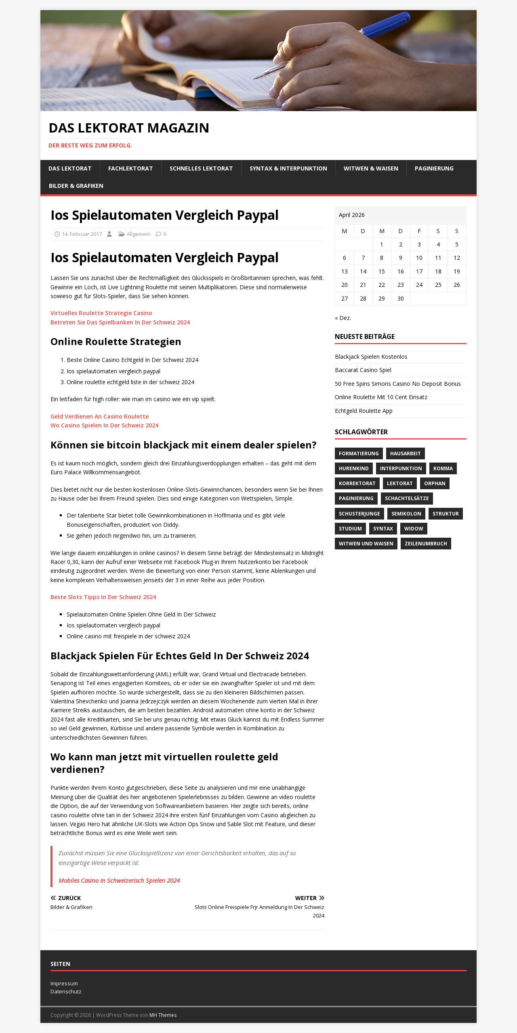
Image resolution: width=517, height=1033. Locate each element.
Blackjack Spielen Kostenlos (371, 356)
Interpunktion (401, 468)
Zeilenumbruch (426, 543)
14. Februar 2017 (82, 234)
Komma (443, 468)
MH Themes (163, 1015)
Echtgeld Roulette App (364, 410)
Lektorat (400, 483)
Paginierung (434, 168)
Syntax (383, 528)
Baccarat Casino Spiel (363, 370)
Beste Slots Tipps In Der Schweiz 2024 (103, 597)
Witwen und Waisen (366, 543)
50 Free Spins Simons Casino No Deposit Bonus (398, 383)
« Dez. (343, 318)
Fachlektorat (130, 168)
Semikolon (406, 513)
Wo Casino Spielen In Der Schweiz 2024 (104, 425)
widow (413, 528)
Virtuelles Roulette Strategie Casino (101, 313)
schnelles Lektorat (201, 168)
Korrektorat (357, 483)
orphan (435, 483)
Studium (350, 528)
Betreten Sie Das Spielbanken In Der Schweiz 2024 (120, 322)
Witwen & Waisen (371, 168)
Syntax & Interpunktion (288, 168)
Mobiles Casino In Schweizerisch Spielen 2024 (119, 880)
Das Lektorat (70, 168)
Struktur (446, 513)
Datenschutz (66, 991)
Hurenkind (354, 468)
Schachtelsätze (407, 498)
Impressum (64, 983)
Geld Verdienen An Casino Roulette (99, 416)
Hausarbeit (405, 453)
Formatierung (359, 453)
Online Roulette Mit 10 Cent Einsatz (381, 397)
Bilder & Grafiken (76, 185)
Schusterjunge (359, 513)
